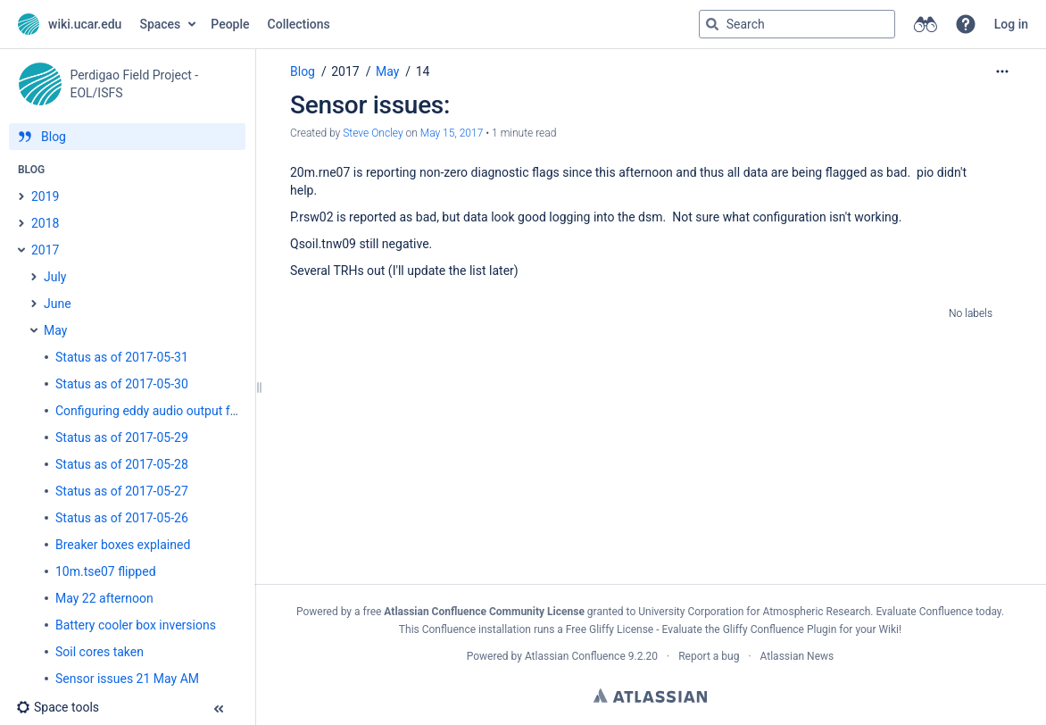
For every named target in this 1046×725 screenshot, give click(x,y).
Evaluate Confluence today (938, 611)
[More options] (1002, 71)
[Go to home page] (69, 24)
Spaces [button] (159, 24)
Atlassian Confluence (575, 656)
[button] (965, 24)
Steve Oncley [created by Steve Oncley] (373, 133)
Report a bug (708, 656)
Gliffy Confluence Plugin (780, 629)
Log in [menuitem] (1011, 24)
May (387, 71)
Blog (302, 71)
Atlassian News (797, 656)
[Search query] (797, 24)
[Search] (712, 24)
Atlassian (650, 695)
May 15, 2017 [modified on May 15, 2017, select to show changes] (452, 133)
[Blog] (127, 136)
